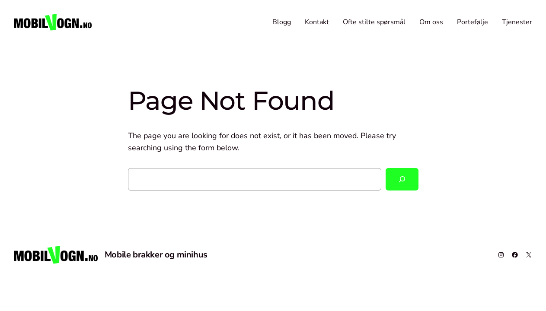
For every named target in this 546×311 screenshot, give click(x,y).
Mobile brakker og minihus (156, 254)
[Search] (402, 179)
